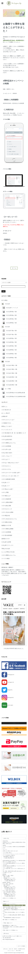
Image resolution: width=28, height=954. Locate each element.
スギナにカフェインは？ (7, 419)
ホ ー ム (14, 268)
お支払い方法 (11, 948)
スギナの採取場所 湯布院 (8, 479)
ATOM (20, 950)
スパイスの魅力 (5, 558)
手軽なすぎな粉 (5, 548)
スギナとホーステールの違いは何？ (10, 472)
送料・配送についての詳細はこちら (10, 919)
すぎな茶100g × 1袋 (10, 312)
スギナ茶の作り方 (6, 409)
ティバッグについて (6, 429)
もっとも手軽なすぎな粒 (7, 552)
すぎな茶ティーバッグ (10, 308)
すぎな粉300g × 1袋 (10, 350)
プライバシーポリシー (11, 950)
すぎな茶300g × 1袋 (10, 323)
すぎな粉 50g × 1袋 (10, 331)
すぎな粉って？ (5, 482)
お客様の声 (4, 416)
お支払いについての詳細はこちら (9, 898)
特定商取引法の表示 (21, 948)
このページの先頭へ (21, 946)
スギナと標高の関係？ (7, 502)
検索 (3, 291)
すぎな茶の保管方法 (6, 436)
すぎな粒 (5, 361)
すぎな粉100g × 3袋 (10, 346)
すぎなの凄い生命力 (6, 452)
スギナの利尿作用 (6, 499)
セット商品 (6, 389)
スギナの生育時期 (6, 446)
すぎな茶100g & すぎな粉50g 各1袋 (14, 393)
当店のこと (4, 406)
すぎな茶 (5, 304)
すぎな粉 (5, 327)
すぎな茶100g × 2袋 (10, 315)
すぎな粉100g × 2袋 (10, 342)
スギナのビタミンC (6, 509)
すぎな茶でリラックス (7, 545)
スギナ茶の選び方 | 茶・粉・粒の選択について (13, 433)
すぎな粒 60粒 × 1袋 (10, 365)
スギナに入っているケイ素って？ (10, 476)
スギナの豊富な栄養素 (7, 528)
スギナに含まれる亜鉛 (7, 512)
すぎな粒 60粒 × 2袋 (10, 369)
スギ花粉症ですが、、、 (7, 423)
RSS (17, 950)
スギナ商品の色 (5, 515)
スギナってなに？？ (6, 456)
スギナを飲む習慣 (6, 505)
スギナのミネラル (6, 469)
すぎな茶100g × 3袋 (10, 319)
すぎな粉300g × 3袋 (10, 358)
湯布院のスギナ (5, 538)
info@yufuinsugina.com (9, 939)
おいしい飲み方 (5, 413)
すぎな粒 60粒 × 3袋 (10, 373)
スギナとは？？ (5, 459)
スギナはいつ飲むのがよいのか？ (10, 462)
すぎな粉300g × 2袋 (10, 354)
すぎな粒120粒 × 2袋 (10, 381)
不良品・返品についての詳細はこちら (10, 930)
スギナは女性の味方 (6, 439)
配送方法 (15, 948)
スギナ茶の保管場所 (6, 535)
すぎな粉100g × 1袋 (10, 338)
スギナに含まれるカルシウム (9, 518)
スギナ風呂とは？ (6, 495)
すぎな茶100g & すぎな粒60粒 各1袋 (14, 396)
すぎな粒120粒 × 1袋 (10, 377)
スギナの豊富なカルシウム (8, 442)
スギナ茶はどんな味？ (7, 489)
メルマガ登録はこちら (14, 723)
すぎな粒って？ (5, 485)
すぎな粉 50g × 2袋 (10, 334)
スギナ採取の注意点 (6, 522)
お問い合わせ (5, 948)
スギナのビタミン (6, 466)
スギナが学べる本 (6, 449)
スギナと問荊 (5, 492)
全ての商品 (4, 300)
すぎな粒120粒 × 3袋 (10, 385)
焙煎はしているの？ (6, 426)
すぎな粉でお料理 (6, 542)
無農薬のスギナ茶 (6, 525)
